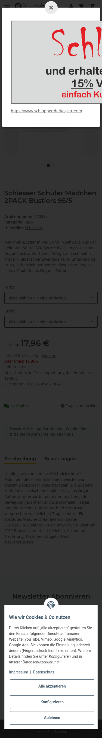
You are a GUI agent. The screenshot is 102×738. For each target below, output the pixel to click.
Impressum (18, 672)
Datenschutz (43, 672)
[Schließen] (51, 7)
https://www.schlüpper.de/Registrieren (46, 110)
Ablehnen (52, 717)
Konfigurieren (52, 702)
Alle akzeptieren (52, 686)
